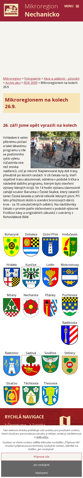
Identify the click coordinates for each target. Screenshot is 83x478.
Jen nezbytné (42, 465)
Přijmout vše (41, 456)
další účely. (42, 437)
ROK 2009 (30, 83)
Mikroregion (12, 78)
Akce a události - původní (61, 78)
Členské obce (17, 425)
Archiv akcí (13, 83)
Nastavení (41, 473)
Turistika (38, 425)
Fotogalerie (32, 78)
